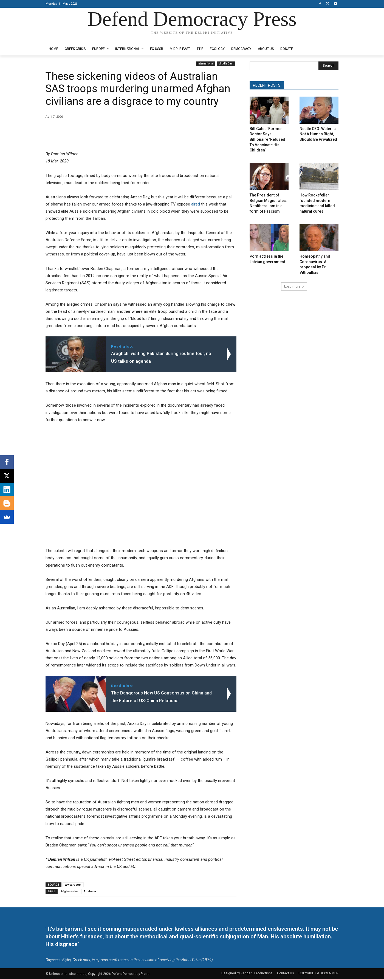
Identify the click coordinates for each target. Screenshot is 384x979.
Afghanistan (69, 891)
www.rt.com (73, 885)
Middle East (226, 63)
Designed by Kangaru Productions (67, 38)
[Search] (328, 65)
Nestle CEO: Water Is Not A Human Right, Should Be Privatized (318, 134)
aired (195, 204)
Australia (90, 891)
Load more (294, 286)
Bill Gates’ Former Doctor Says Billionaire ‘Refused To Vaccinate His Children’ (267, 139)
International (205, 63)
